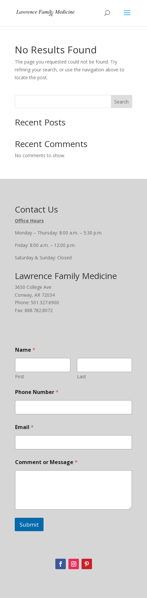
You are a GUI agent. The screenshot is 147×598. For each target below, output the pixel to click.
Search (121, 102)
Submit (29, 524)
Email (24, 427)
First (19, 376)
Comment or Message (46, 462)
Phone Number (37, 392)
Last (81, 376)
